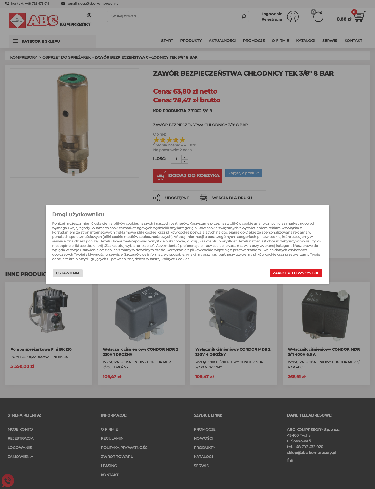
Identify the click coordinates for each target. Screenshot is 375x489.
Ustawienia (82, 274)
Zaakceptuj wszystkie (281, 274)
